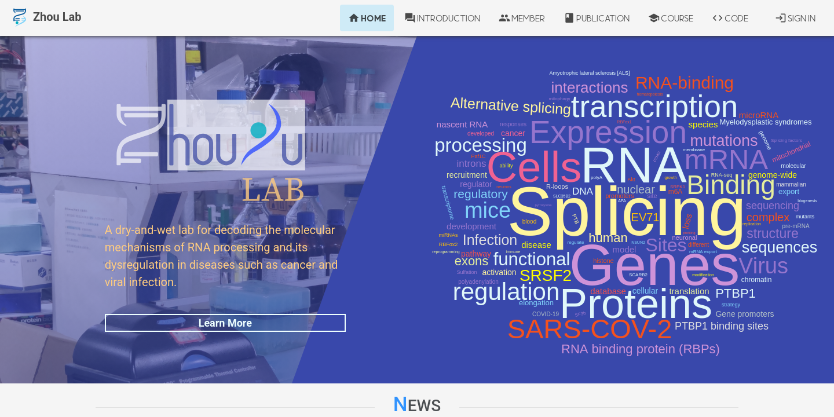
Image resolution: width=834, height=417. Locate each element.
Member (522, 18)
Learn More (225, 323)
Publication (597, 18)
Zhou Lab (45, 18)
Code (730, 18)
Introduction (442, 18)
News (417, 404)
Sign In (795, 18)
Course (670, 18)
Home (367, 18)
